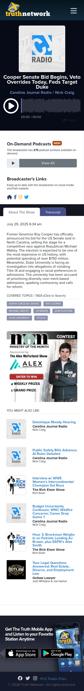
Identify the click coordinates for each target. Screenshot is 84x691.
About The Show (22, 212)
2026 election (63, 310)
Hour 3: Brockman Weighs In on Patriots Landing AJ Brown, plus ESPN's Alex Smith (53, 540)
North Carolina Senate (24, 303)
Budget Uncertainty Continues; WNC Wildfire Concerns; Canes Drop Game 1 (52, 511)
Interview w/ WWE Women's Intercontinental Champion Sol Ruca (53, 482)
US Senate (42, 310)
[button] (11, 110)
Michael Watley (19, 310)
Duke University (19, 317)
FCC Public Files (53, 679)
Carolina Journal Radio (31, 92)
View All (48, 163)
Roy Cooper (53, 303)
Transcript (52, 212)
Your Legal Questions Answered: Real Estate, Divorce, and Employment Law (53, 568)
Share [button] (69, 120)
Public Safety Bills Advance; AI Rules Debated (54, 452)
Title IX (41, 317)
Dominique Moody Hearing (54, 422)
